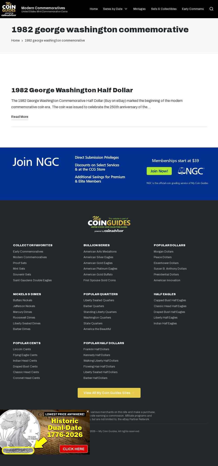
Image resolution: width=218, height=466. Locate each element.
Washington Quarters (97, 317)
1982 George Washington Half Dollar (72, 90)
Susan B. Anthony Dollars (170, 268)
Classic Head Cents (26, 372)
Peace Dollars (163, 257)
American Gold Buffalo (98, 274)
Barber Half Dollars (96, 378)
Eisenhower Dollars (166, 263)
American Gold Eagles (98, 263)
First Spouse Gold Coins (100, 280)
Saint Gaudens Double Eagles (32, 280)
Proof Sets (20, 263)
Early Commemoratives (28, 251)
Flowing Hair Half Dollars (99, 366)
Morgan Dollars (164, 251)
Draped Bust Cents (25, 366)
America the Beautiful (97, 329)
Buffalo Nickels (22, 300)
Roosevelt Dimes (24, 317)
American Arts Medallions (100, 251)
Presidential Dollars (166, 274)
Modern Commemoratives (43, 8)
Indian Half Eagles (165, 323)
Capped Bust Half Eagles (170, 300)
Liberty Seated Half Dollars (101, 372)
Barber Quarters (94, 306)
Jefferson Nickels (24, 306)
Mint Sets (19, 268)
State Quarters (93, 323)
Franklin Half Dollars (96, 349)
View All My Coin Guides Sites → (109, 393)
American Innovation (167, 280)
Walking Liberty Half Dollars (101, 360)
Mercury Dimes (22, 312)
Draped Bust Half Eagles (169, 312)
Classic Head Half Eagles (170, 306)
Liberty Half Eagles (166, 317)
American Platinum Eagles (100, 268)
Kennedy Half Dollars (97, 355)
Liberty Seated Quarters (99, 300)
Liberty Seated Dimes (27, 323)
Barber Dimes (22, 329)
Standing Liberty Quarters (100, 312)
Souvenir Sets (22, 274)
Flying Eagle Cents (25, 355)
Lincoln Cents (22, 349)
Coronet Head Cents (26, 378)
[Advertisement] (109, 72)
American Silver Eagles (98, 257)
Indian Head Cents (25, 360)
